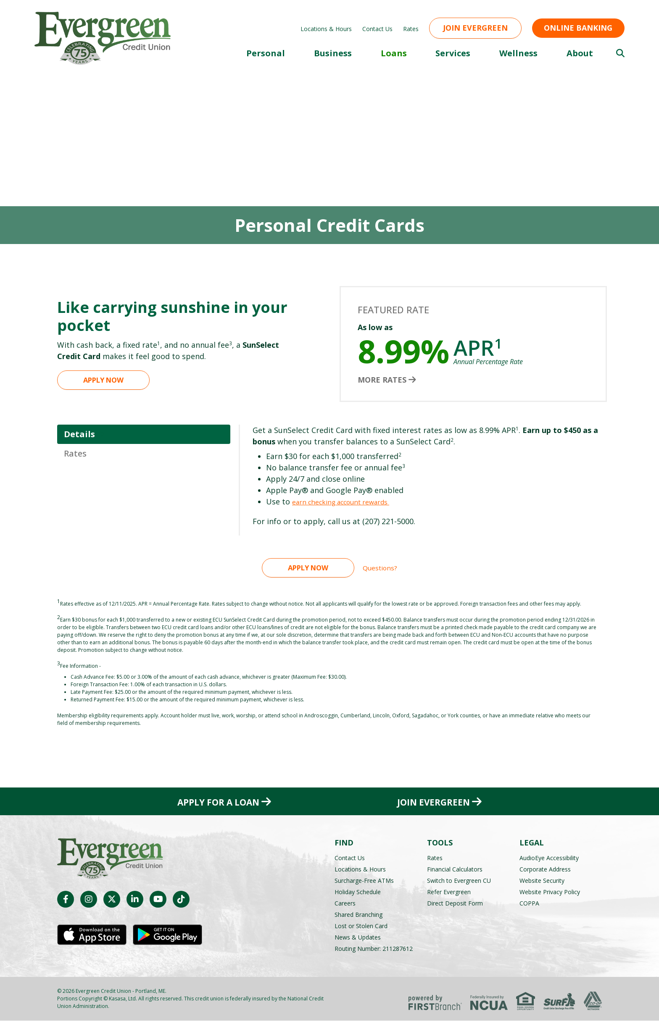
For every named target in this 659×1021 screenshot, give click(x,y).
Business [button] (333, 53)
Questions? (380, 568)
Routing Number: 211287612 (374, 949)
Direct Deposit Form (455, 904)
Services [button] (452, 53)
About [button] (580, 53)
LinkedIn (135, 900)
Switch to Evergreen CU (459, 881)
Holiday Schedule (358, 892)
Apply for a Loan (216, 801)
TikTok (181, 900)
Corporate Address (545, 870)
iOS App (92, 936)
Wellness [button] (518, 53)
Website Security (541, 881)
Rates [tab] (75, 453)
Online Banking (578, 28)
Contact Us (377, 29)
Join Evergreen (475, 28)
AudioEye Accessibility (549, 858)
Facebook (65, 900)
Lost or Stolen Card (361, 926)
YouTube (158, 900)
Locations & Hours (326, 29)
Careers (345, 904)
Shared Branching (358, 915)
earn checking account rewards (349, 501)
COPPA (529, 904)
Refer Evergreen (449, 892)
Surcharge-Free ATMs (364, 881)
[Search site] (620, 53)
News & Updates (358, 938)
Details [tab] (79, 434)
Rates (411, 29)
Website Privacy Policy (549, 892)
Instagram (88, 900)
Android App (167, 936)
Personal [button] (265, 53)
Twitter (111, 900)
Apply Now (104, 380)
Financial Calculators (454, 870)
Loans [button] (394, 53)
